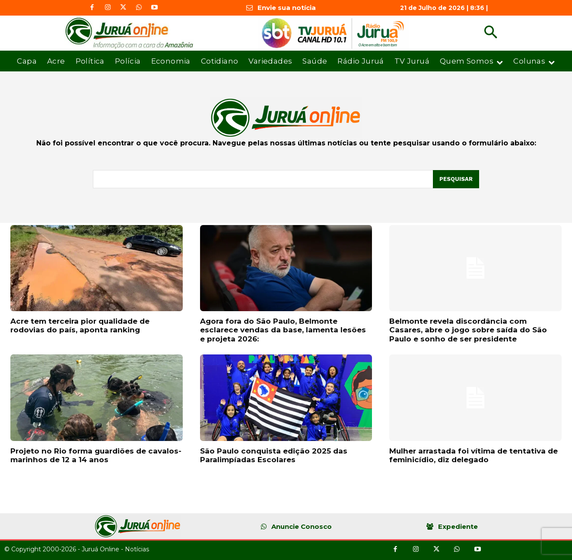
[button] (490, 33)
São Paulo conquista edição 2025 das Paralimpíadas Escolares (273, 455)
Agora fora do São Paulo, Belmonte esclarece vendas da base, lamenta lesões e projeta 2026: (283, 330)
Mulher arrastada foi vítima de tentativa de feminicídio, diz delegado (473, 455)
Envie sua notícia (286, 7)
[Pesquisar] (456, 179)
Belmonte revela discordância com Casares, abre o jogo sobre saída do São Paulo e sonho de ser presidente (468, 330)
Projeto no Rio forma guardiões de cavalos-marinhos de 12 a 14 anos (95, 455)
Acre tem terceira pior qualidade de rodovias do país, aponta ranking (79, 325)
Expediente (458, 526)
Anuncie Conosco (301, 526)
